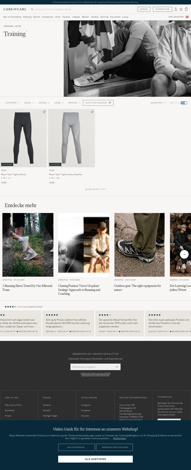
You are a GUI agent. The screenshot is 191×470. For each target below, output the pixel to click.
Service (144, 9)
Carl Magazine (176, 17)
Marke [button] (29, 103)
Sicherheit (9, 410)
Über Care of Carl (13, 405)
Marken (85, 17)
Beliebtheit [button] (158, 103)
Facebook (85, 410)
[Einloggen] (176, 9)
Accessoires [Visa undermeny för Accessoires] (47, 17)
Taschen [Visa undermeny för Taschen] (66, 17)
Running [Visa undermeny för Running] (104, 17)
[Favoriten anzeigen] (180, 9)
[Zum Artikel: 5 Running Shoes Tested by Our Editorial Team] (27, 254)
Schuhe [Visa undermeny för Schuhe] (36, 17)
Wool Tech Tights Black (13, 174)
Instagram (86, 405)
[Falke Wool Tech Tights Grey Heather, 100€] (71, 146)
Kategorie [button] (13, 103)
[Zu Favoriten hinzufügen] (43, 112)
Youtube (85, 415)
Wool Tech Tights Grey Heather (65, 174)
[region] (95, 323)
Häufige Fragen (50, 415)
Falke (3, 170)
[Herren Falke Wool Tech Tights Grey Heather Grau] (71, 138)
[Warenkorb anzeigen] (186, 9)
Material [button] (74, 103)
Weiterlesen (119, 438)
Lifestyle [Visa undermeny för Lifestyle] (76, 17)
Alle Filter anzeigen (98, 103)
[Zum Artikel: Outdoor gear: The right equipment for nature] (139, 254)
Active (18, 26)
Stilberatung (162, 9)
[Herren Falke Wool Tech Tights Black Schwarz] (23, 138)
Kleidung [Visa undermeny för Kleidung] (27, 17)
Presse (8, 415)
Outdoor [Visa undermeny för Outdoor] (95, 17)
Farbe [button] (59, 103)
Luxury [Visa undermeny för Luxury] (125, 17)
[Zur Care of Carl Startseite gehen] (15, 9)
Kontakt (46, 410)
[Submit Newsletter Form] (116, 367)
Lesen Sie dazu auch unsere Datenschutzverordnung (96, 374)
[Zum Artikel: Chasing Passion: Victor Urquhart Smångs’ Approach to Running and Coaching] (83, 254)
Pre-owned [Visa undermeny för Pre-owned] (115, 17)
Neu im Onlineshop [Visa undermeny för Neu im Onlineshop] (12, 17)
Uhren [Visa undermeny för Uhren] (58, 17)
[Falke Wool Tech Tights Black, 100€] (23, 146)
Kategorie (8, 26)
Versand (47, 405)
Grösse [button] (44, 103)
